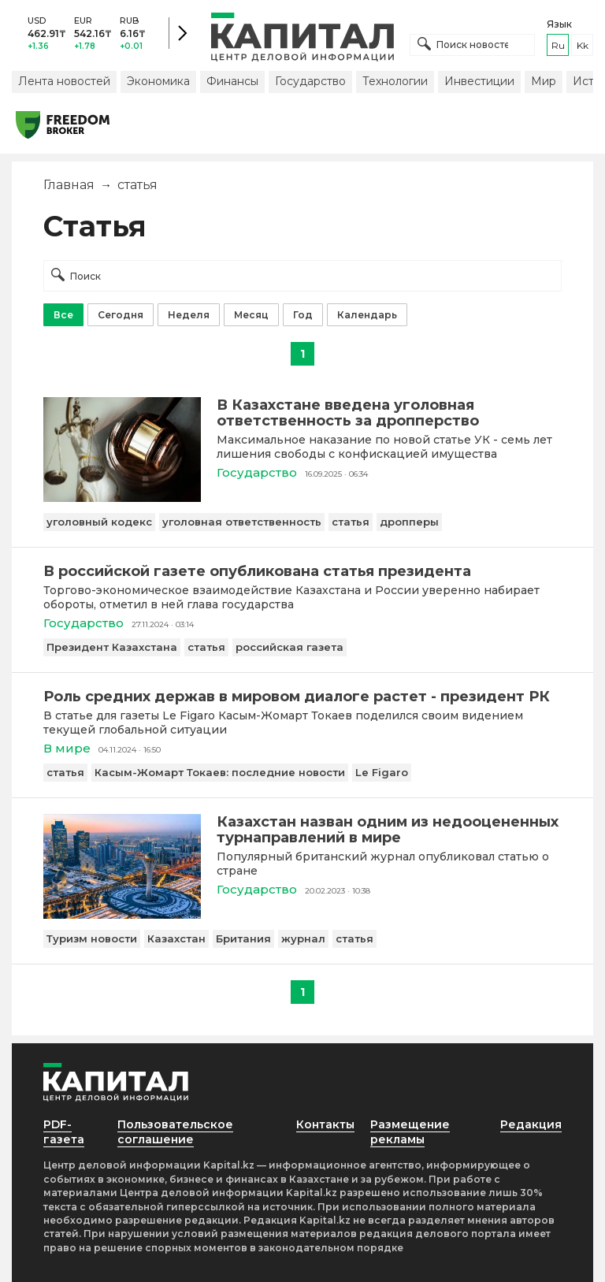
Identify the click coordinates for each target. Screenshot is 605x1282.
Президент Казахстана (111, 647)
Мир (543, 81)
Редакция (531, 1124)
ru (558, 45)
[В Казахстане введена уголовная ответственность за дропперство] (122, 497)
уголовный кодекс (99, 521)
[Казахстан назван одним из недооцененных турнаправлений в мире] (122, 914)
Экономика (158, 81)
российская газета (289, 647)
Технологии (395, 81)
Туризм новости (91, 938)
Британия (243, 938)
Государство (310, 81)
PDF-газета (63, 1131)
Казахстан (176, 938)
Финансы (232, 81)
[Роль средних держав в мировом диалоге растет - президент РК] (302, 696)
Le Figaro (381, 772)
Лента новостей (64, 81)
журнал (303, 938)
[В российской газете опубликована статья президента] (302, 571)
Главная (69, 184)
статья (350, 521)
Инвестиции (479, 81)
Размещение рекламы (410, 1131)
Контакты (325, 1124)
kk (582, 45)
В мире (67, 748)
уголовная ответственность (241, 521)
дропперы (409, 521)
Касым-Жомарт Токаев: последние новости (220, 772)
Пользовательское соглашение (175, 1131)
